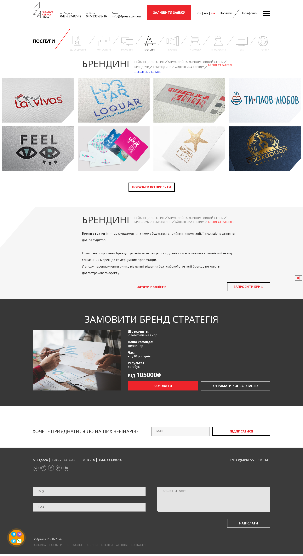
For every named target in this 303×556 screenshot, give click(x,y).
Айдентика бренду (189, 67)
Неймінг (140, 62)
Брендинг (106, 63)
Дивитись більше (147, 71)
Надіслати (248, 523)
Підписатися (241, 431)
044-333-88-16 (96, 16)
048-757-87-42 (70, 16)
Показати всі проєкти (151, 187)
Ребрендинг (162, 67)
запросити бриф (248, 287)
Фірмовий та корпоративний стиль (195, 62)
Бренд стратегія (220, 65)
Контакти (138, 545)
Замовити (163, 386)
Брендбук (141, 67)
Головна (39, 545)
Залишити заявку (169, 12)
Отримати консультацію (235, 386)
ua (213, 13)
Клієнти (107, 545)
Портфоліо (249, 13)
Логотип (157, 62)
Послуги (226, 13)
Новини (91, 545)
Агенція (122, 545)
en (206, 13)
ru (199, 13)
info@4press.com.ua (126, 16)
